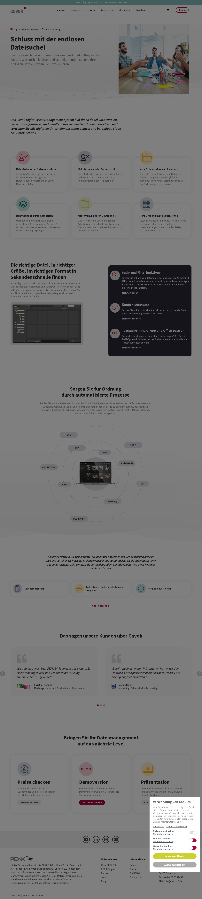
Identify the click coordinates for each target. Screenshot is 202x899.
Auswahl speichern (174, 864)
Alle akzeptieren (174, 856)
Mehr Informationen (163, 833)
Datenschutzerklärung (177, 826)
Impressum (158, 826)
